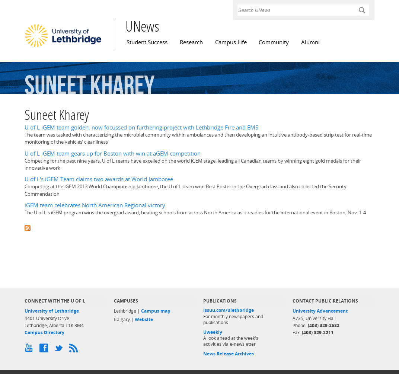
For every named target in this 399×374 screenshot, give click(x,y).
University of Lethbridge (52, 311)
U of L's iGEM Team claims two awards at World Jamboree (99, 179)
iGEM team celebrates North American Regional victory (95, 205)
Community (274, 42)
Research (191, 42)
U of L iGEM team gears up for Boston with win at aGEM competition (113, 153)
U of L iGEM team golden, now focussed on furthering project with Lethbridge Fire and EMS (141, 127)
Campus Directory (44, 332)
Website (144, 319)
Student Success (147, 42)
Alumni (310, 42)
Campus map (155, 311)
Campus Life (231, 42)
